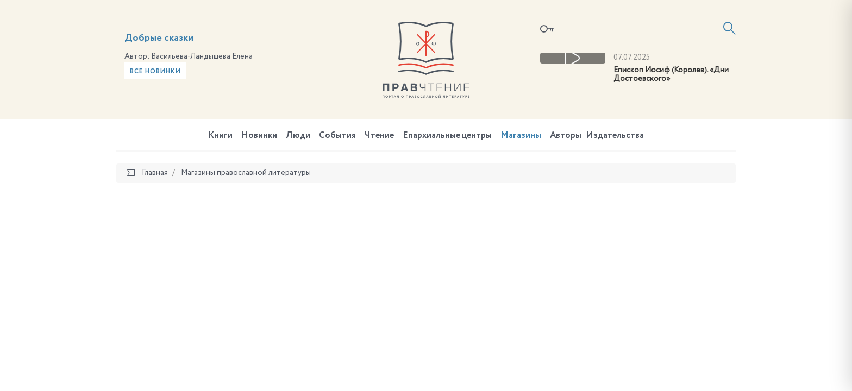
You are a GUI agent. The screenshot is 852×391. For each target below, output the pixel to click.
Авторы (565, 135)
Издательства (615, 135)
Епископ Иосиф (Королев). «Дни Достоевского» (671, 74)
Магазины (520, 135)
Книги (220, 135)
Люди (298, 135)
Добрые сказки (158, 38)
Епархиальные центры (447, 135)
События (337, 135)
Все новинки (155, 71)
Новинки (259, 135)
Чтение (379, 135)
